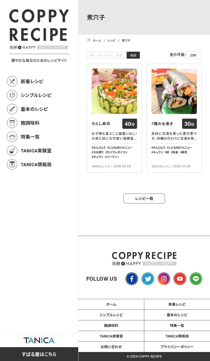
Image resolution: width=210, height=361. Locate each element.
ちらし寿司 (101, 123)
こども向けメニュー (120, 147)
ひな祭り (98, 152)
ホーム (111, 304)
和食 (175, 152)
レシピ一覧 (144, 198)
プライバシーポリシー (177, 346)
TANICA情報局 (36, 164)
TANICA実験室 (36, 150)
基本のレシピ (34, 109)
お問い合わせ (111, 346)
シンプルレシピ (36, 95)
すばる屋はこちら (39, 354)
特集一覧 (30, 137)
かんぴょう (99, 147)
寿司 (184, 152)
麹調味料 (30, 123)
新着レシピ (32, 81)
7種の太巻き (162, 123)
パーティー (113, 156)
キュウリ (98, 156)
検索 (133, 55)
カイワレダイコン (117, 152)
